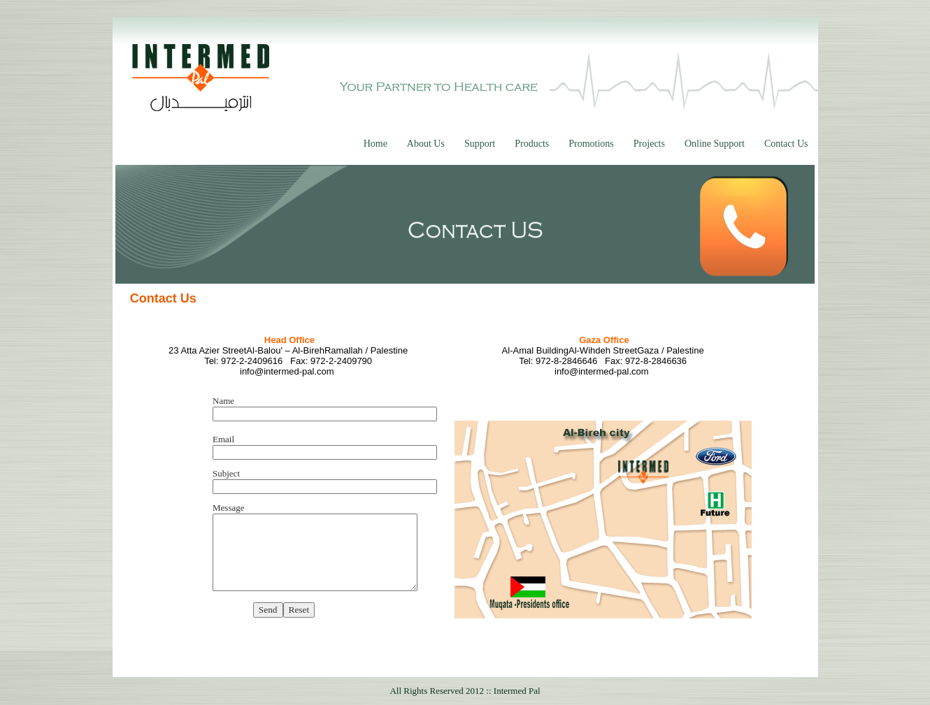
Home (375, 143)
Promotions (591, 143)
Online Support (715, 143)
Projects (649, 143)
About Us (426, 143)
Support (479, 143)
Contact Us (786, 143)
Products (532, 143)
